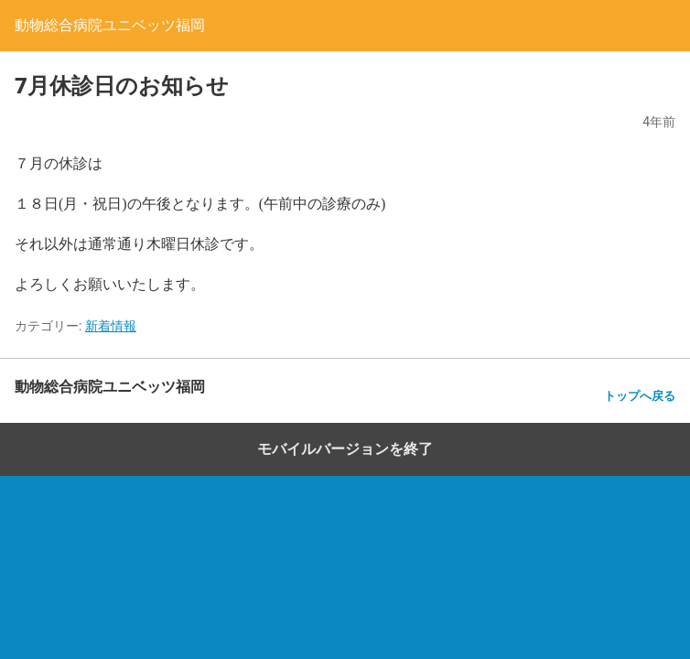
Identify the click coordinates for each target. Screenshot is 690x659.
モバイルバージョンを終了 (345, 449)
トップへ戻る (639, 396)
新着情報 (110, 326)
